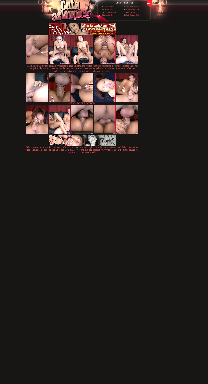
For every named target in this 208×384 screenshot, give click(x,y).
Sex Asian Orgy (108, 15)
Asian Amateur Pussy (133, 10)
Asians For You (108, 7)
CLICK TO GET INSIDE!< (82, 103)
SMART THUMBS (109, 325)
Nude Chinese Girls (132, 15)
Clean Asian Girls (109, 12)
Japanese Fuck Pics (132, 7)
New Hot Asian (108, 10)
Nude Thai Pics (131, 12)
